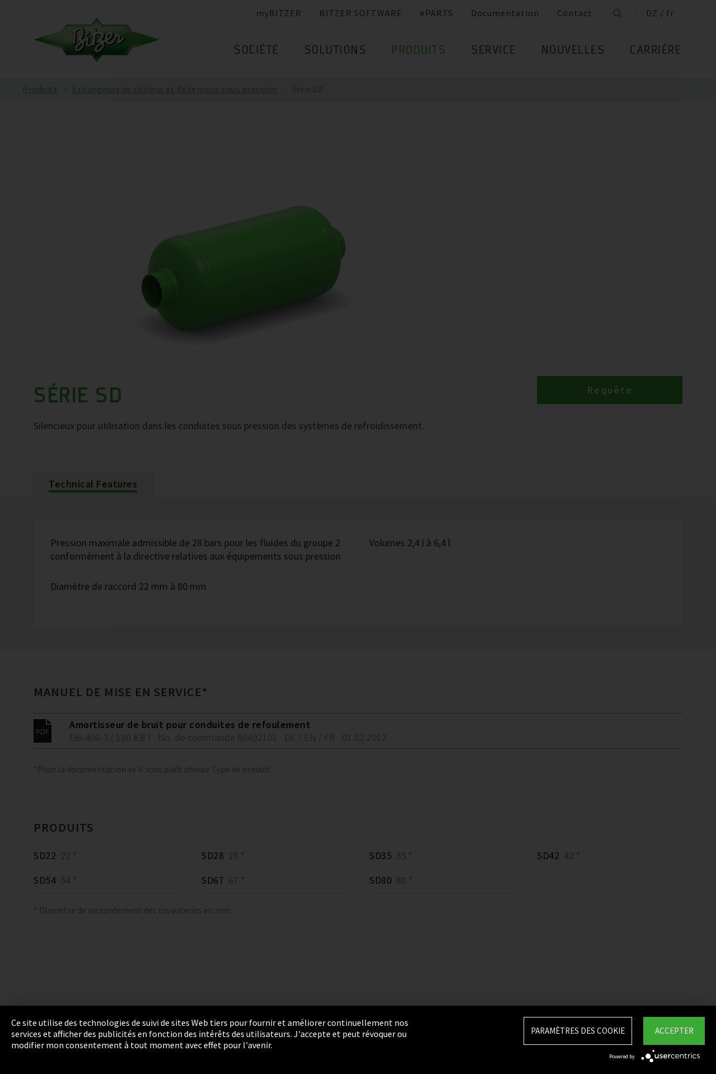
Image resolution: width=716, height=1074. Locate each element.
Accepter (674, 1030)
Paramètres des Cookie (578, 1030)
